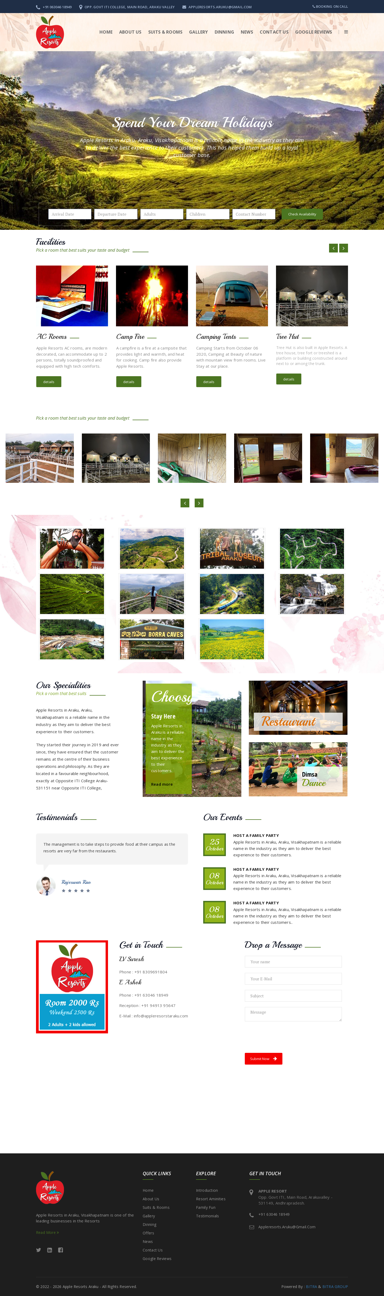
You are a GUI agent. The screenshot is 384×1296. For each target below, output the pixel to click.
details (48, 381)
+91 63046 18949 (274, 1214)
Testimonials (207, 1215)
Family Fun (205, 1207)
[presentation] (285, 1037)
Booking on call (330, 6)
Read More (47, 1232)
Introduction (207, 1190)
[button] (343, 32)
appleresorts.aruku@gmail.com (217, 7)
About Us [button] (130, 32)
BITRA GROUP (335, 1286)
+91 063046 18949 (54, 7)
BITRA (311, 1286)
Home (106, 32)
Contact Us (274, 32)
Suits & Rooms (165, 32)
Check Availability (302, 214)
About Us (151, 1198)
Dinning (224, 32)
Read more (162, 784)
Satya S (70, 875)
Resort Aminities (211, 1198)
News (247, 32)
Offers (148, 1232)
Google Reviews (313, 32)
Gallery (198, 32)
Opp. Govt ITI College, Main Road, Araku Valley (127, 7)
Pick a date (86, 214)
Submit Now (263, 1058)
